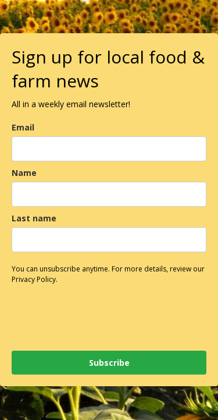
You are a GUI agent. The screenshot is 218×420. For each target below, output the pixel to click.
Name (24, 172)
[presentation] (80, 311)
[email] (109, 148)
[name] (109, 194)
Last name (34, 218)
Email (23, 127)
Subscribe (109, 362)
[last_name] (109, 239)
